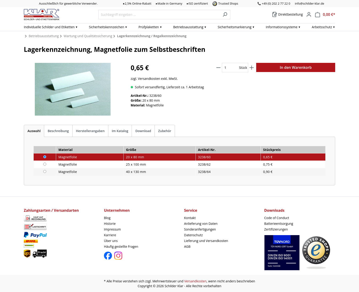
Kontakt (190, 218)
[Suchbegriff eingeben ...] (159, 14)
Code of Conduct (276, 218)
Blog (107, 218)
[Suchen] (225, 14)
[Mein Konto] (308, 14)
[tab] (34, 131)
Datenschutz (193, 235)
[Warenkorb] (287, 14)
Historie (110, 223)
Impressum (112, 229)
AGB (187, 246)
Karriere (110, 235)
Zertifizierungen (276, 229)
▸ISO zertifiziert (197, 3)
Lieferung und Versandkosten (206, 241)
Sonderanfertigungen (200, 229)
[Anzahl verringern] (218, 67)
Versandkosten (195, 281)
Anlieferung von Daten (201, 223)
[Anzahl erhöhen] (251, 67)
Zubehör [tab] (164, 131)
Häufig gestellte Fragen (121, 246)
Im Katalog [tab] (120, 131)
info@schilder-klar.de (309, 3)
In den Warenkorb (296, 67)
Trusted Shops (228, 3)
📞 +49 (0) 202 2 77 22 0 (273, 3)
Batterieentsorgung (278, 223)
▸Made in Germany (169, 3)
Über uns (111, 241)
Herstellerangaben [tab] (90, 131)
